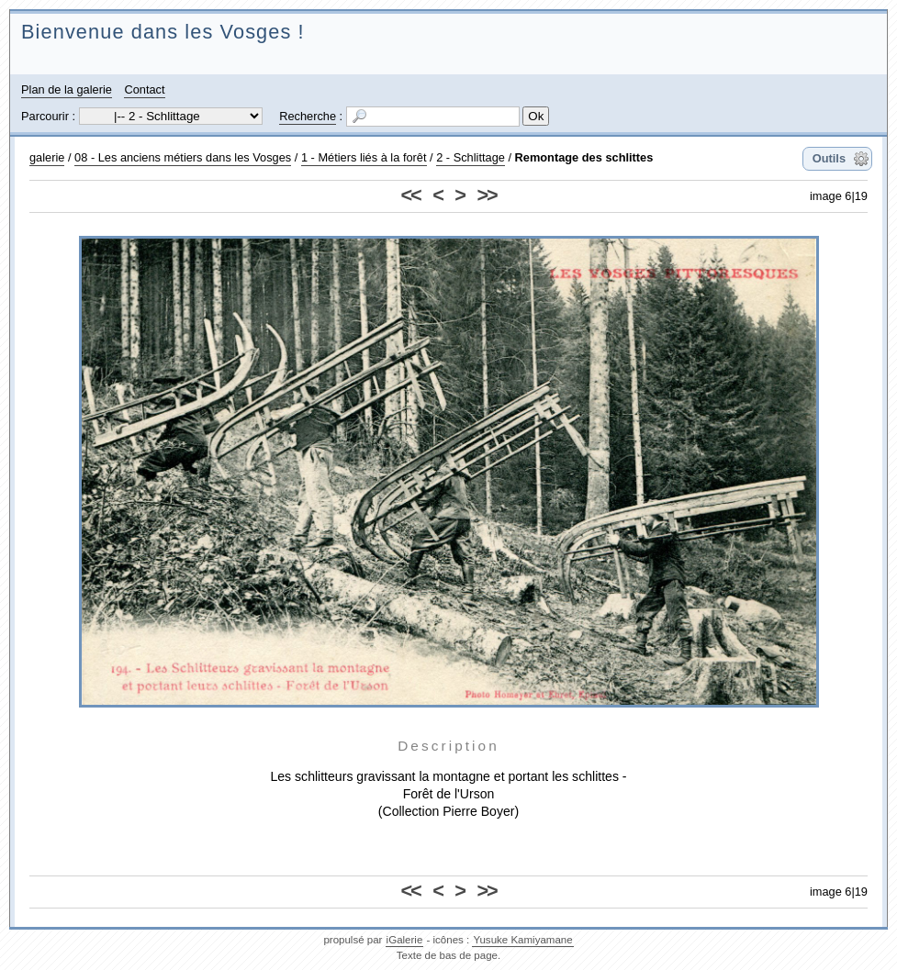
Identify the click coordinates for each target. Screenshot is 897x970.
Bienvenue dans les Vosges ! (163, 31)
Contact (144, 89)
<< (410, 195)
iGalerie (405, 939)
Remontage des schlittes (584, 157)
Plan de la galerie (66, 89)
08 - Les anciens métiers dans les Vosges (182, 157)
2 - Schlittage (470, 157)
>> (486, 195)
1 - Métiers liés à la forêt (364, 157)
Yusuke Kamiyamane (522, 939)
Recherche (307, 116)
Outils (829, 158)
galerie (46, 157)
